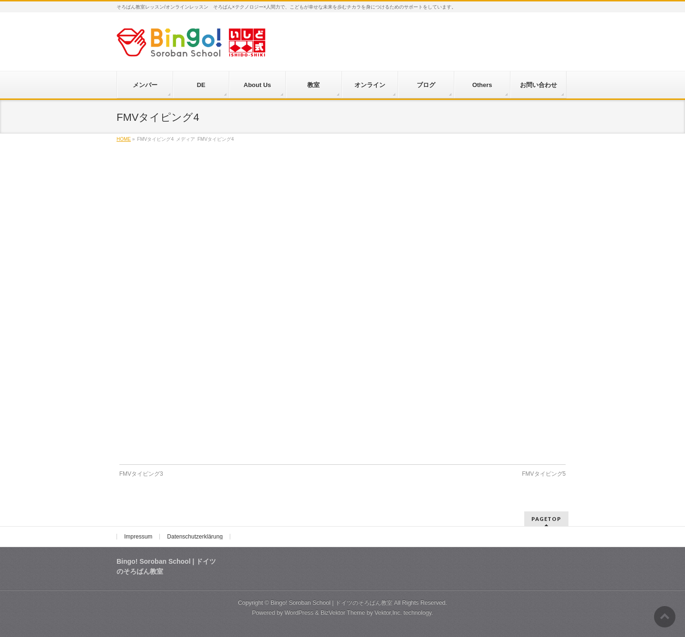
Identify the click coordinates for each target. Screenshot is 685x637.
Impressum (138, 536)
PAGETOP (546, 519)
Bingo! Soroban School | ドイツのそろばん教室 (331, 602)
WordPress (298, 612)
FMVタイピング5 (544, 473)
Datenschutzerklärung (195, 536)
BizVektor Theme (343, 612)
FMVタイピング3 (141, 473)
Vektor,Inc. (388, 612)
